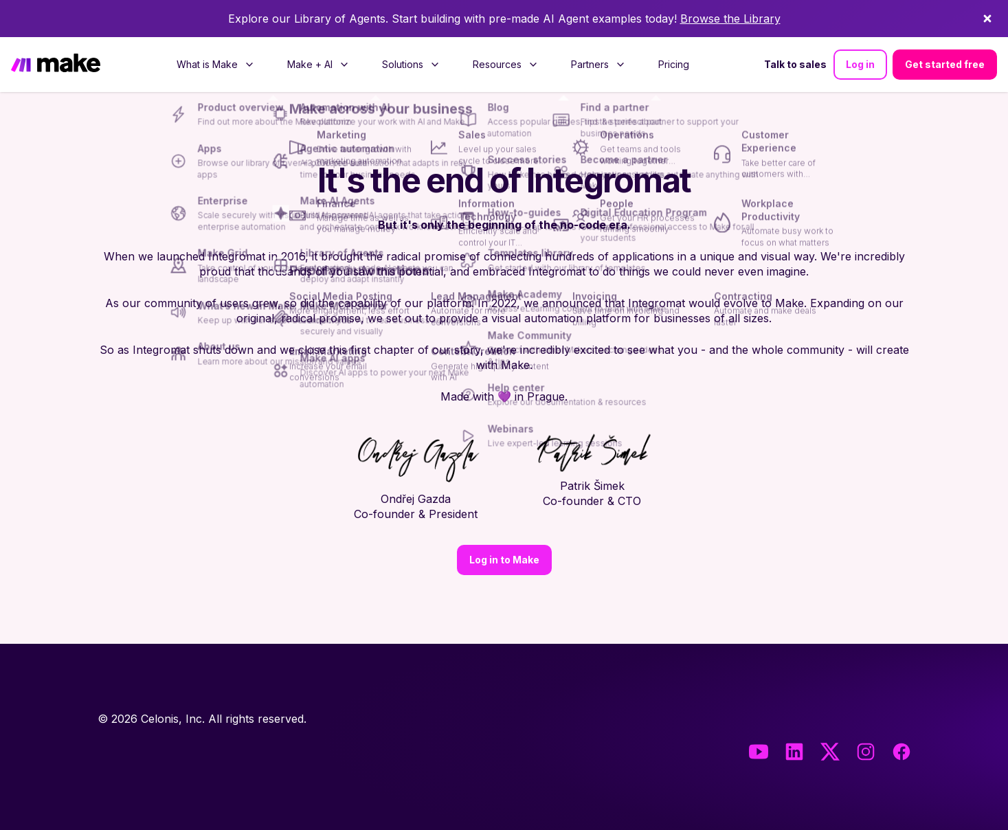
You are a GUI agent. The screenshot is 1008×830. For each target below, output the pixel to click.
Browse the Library (730, 18)
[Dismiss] (987, 18)
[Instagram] (865, 751)
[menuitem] (215, 64)
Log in (860, 64)
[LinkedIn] (794, 751)
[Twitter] (830, 751)
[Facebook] (901, 751)
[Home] (55, 65)
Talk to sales (795, 64)
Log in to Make (504, 559)
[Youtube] (758, 751)
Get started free (945, 64)
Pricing (673, 64)
